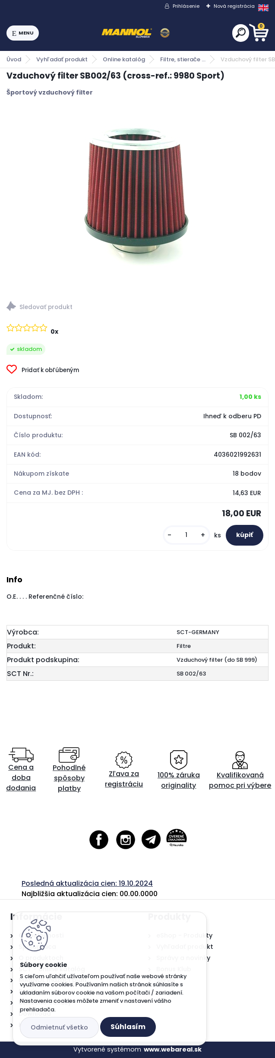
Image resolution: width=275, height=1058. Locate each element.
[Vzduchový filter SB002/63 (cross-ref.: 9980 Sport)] (137, 196)
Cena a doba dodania (21, 770)
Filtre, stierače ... (182, 59)
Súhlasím (128, 1027)
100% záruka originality (179, 770)
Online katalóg (124, 59)
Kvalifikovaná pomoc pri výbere (240, 770)
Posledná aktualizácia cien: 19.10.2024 (87, 883)
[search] (240, 32)
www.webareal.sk (173, 1049)
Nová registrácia (234, 6)
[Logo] (135, 33)
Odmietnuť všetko (59, 1027)
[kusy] (186, 535)
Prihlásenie (186, 6)
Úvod (13, 59)
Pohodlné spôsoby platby (69, 770)
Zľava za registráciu (124, 770)
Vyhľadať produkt (62, 59)
